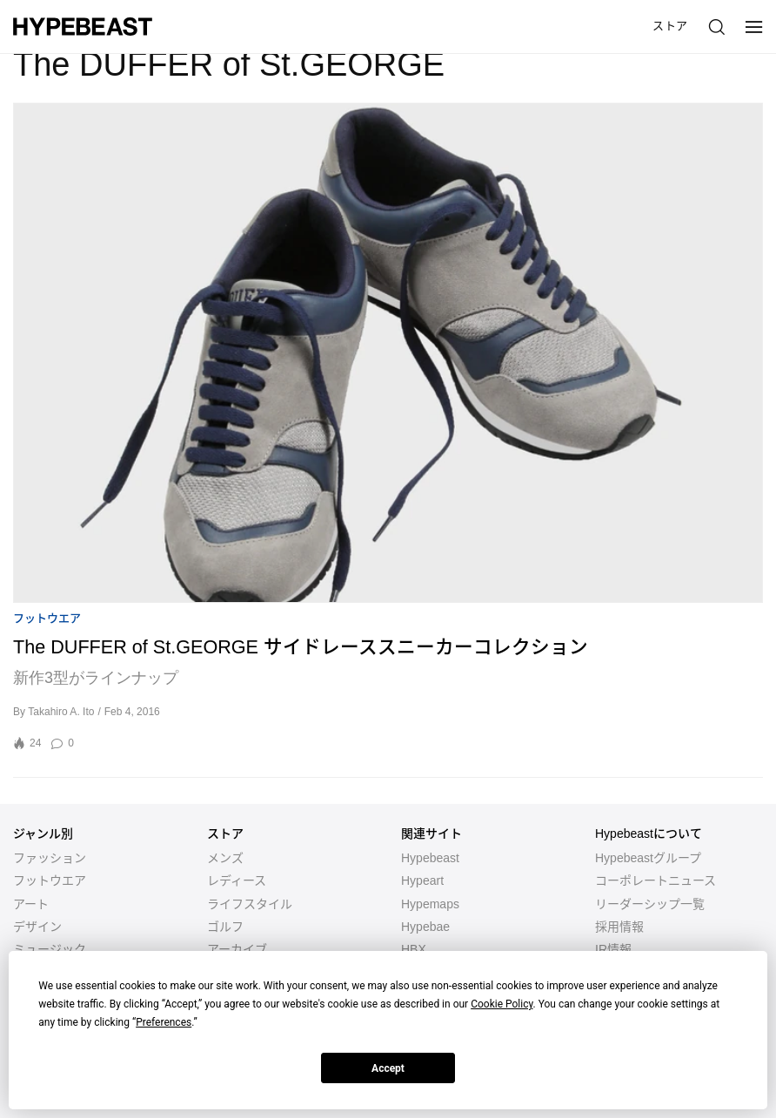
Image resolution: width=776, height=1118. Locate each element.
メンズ (225, 858)
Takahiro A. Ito (61, 712)
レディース (236, 880)
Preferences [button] (163, 1022)
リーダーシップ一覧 (650, 904)
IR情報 (613, 949)
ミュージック (49, 949)
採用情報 (619, 927)
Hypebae (425, 927)
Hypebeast (430, 858)
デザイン (37, 927)
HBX (413, 949)
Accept (388, 1068)
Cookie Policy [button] (501, 1004)
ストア (670, 25)
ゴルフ (225, 927)
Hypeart (422, 880)
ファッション (49, 858)
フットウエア (47, 618)
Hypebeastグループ (648, 858)
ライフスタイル (249, 904)
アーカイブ (237, 949)
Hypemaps (430, 904)
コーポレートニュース (655, 880)
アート (31, 904)
